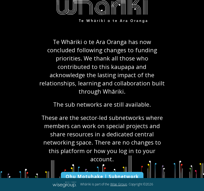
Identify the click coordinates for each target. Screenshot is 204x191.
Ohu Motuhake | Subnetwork (102, 176)
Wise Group (118, 184)
